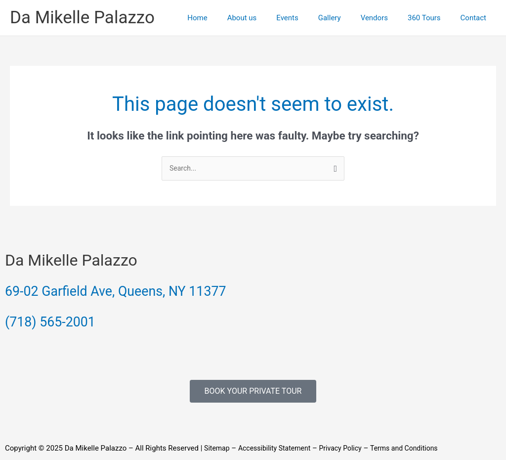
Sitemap (217, 449)
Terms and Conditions (416, 449)
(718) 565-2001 (59, 321)
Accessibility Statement (279, 449)
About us (269, 17)
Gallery (347, 17)
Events (309, 17)
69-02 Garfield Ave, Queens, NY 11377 (137, 291)
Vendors (386, 17)
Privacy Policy (349, 449)
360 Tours (431, 17)
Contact (476, 17)
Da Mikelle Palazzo (82, 17)
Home (229, 17)
